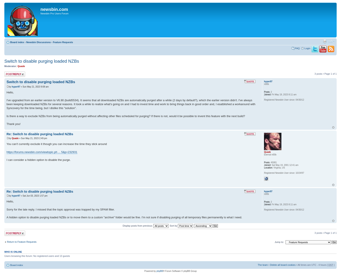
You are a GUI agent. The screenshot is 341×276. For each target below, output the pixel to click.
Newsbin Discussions (38, 42)
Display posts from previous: (146, 225)
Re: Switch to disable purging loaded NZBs (40, 134)
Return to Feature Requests (22, 242)
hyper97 (16, 87)
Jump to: (279, 242)
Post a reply (14, 74)
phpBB (159, 271)
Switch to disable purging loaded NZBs (41, 61)
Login (307, 48)
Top (333, 127)
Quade (21, 66)
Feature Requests (63, 42)
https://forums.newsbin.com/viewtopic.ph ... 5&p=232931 (42, 152)
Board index (17, 42)
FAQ (297, 48)
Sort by (181, 225)
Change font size (331, 41)
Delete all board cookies (282, 265)
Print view (324, 41)
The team (263, 265)
